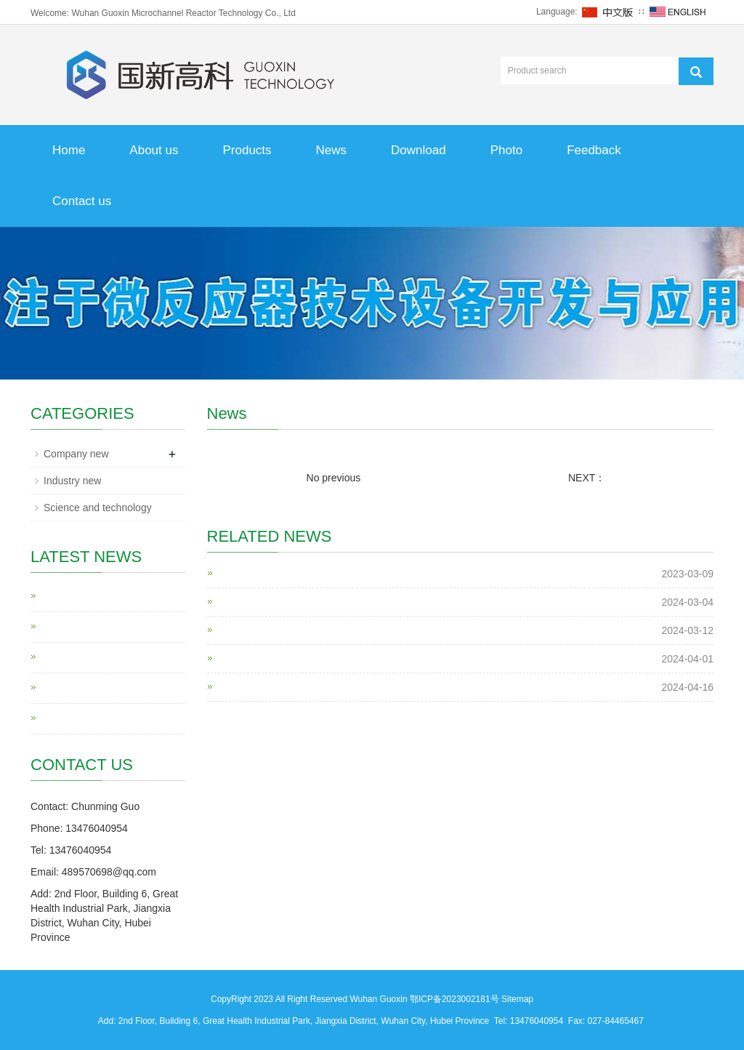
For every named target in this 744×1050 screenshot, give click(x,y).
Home (68, 150)
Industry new (72, 480)
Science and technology (98, 507)
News (331, 150)
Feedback (594, 150)
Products (246, 150)
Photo (506, 150)
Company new (76, 454)
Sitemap (517, 999)
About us (153, 150)
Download (418, 150)
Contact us (81, 201)
